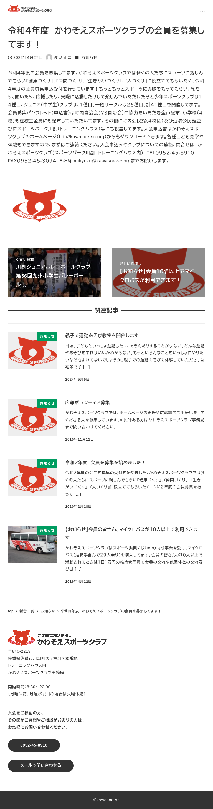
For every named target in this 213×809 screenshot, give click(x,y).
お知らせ (89, 57)
